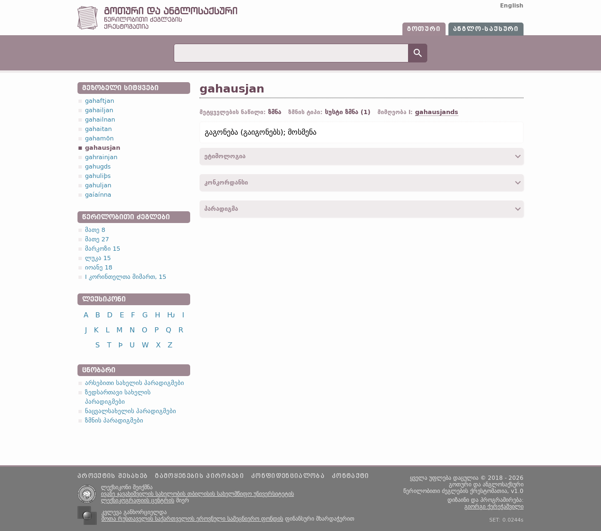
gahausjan (102, 147)
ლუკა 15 (98, 258)
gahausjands (436, 111)
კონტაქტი (351, 476)
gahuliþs (98, 175)
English (512, 5)
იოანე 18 (98, 267)
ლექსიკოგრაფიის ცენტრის (137, 500)
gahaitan (98, 128)
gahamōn (99, 138)
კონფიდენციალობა (288, 476)
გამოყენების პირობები (199, 476)
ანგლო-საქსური (486, 29)
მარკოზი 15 (102, 248)
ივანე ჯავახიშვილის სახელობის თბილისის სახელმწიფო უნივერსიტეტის (197, 494)
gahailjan (99, 110)
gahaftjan (99, 100)
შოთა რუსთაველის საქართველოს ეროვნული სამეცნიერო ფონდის (192, 519)
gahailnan (100, 119)
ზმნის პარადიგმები (114, 420)
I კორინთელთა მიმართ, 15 (125, 276)
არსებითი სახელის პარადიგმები (134, 382)
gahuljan (98, 185)
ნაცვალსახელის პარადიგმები (130, 411)
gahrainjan (101, 157)
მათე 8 (95, 229)
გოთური (424, 29)
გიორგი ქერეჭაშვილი (494, 506)
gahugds (98, 166)
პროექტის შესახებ (112, 476)
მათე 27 (97, 239)
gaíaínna (98, 194)
